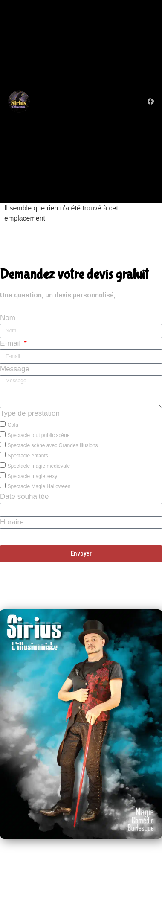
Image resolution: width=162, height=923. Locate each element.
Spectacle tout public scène (38, 435)
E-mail (11, 344)
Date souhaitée (24, 497)
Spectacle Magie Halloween (38, 486)
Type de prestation (30, 414)
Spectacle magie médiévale (38, 466)
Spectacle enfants (27, 456)
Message (14, 370)
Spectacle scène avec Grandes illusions (52, 445)
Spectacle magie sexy (32, 476)
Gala (12, 425)
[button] (89, 101)
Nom (7, 318)
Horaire (12, 523)
